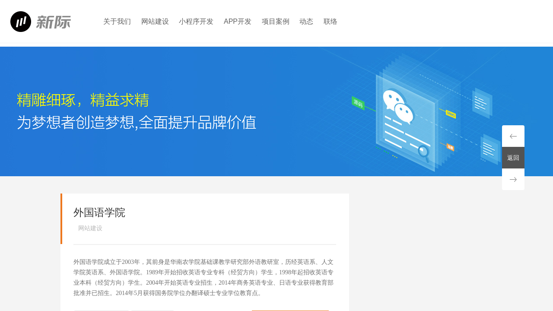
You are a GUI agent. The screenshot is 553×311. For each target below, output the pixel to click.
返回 (513, 157)
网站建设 (155, 21)
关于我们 (117, 21)
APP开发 (237, 21)
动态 (306, 21)
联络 (330, 21)
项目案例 (275, 21)
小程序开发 (196, 21)
